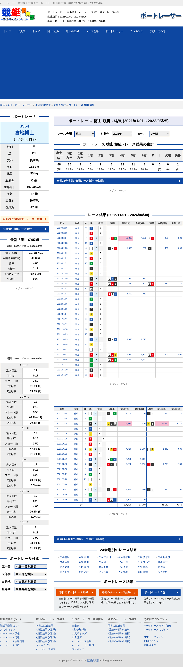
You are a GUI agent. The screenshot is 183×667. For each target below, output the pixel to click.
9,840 (129, 339)
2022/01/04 (62, 314)
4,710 (128, 449)
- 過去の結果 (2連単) (119, 637)
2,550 (128, 413)
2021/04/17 (62, 489)
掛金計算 (77, 637)
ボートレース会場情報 (12, 641)
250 (180, 489)
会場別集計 (60, 104)
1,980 (128, 489)
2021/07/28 (62, 418)
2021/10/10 (62, 329)
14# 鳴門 (84, 567)
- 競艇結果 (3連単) (46, 629)
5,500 (129, 293)
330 (166, 283)
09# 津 (102, 562)
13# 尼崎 (64, 567)
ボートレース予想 (154, 592)
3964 (24, 126)
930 (144, 423)
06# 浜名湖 (164, 557)
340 (180, 283)
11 (86, 243)
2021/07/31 (62, 364)
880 (130, 283)
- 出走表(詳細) (79, 629)
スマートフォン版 (153, 637)
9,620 (128, 464)
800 (144, 248)
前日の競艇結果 (116, 625)
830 (180, 449)
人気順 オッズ (7, 629)
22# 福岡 (123, 572)
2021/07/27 (62, 428)
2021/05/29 (62, 474)
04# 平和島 (124, 557)
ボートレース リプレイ (156, 629)
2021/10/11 (62, 319)
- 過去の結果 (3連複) (119, 633)
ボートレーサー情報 (83, 645)
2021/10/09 (62, 334)
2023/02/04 (62, 238)
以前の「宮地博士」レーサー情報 (22, 219)
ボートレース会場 (82, 641)
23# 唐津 (143, 572)
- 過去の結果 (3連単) (119, 629)
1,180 (179, 464)
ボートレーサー (23, 104)
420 (166, 413)
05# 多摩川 (144, 557)
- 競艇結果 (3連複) (46, 633)
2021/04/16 (62, 494)
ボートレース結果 (46, 649)
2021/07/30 (62, 369)
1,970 (129, 354)
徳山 (77, 228)
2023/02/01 (62, 258)
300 (180, 248)
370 (144, 278)
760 (144, 293)
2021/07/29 (62, 413)
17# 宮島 (143, 567)
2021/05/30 (62, 464)
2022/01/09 (62, 273)
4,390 (128, 499)
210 (180, 413)
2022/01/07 (62, 288)
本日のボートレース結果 (73, 592)
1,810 (129, 359)
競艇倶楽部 (6, 104)
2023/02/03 (62, 243)
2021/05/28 (62, 479)
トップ (7, 31)
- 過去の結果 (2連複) (119, 641)
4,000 (143, 238)
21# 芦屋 (103, 572)
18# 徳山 (162, 567)
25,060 (165, 423)
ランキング (78, 649)
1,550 (129, 248)
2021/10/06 (62, 359)
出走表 (75, 625)
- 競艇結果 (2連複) (46, 641)
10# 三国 (123, 562)
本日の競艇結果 (44, 625)
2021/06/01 (62, 454)
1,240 (165, 449)
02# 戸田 (84, 557)
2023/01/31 (62, 263)
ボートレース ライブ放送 (157, 625)
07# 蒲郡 (64, 562)
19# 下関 (64, 572)
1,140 (143, 359)
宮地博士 (24, 132)
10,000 (129, 238)
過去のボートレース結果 (116, 592)
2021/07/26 (62, 433)
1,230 (143, 499)
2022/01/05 (62, 304)
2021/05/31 (62, 459)
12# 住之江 (164, 562)
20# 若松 (84, 572)
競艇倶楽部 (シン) (9, 625)
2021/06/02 (62, 444)
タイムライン (43, 645)
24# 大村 (162, 572)
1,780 (165, 464)
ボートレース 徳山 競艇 (81, 104)
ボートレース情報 (10, 637)
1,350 (143, 354)
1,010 (143, 464)
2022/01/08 (62, 283)
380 (144, 489)
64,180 (128, 423)
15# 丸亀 (103, 567)
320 (180, 238)
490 (166, 248)
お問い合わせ (151, 641)
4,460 (128, 459)
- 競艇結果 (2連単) (46, 637)
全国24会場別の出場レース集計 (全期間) (80, 180)
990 (130, 278)
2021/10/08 (62, 344)
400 (166, 238)
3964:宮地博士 (43, 104)
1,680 (143, 459)
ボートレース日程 (10, 645)
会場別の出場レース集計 (17, 229)
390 (144, 283)
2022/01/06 (62, 299)
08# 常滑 (84, 562)
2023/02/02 (62, 253)
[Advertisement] (30, 68)
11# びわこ (144, 562)
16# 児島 (123, 567)
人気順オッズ (79, 633)
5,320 (179, 423)
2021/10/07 (62, 349)
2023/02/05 (62, 228)
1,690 (143, 339)
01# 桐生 (64, 557)
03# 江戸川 (105, 557)
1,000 (143, 449)
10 (86, 263)
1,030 (143, 413)
